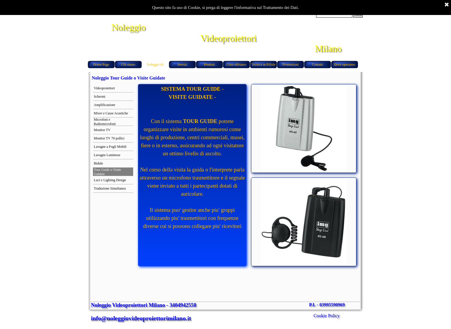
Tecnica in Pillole (263, 65)
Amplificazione (104, 105)
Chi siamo (128, 65)
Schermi (99, 96)
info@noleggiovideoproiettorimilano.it (141, 318)
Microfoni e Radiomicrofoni (105, 122)
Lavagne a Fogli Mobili (110, 147)
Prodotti (209, 65)
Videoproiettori (104, 88)
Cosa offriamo (236, 65)
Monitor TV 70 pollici (109, 138)
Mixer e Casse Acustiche (111, 113)
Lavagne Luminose (107, 155)
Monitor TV (102, 130)
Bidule (98, 163)
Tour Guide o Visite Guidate (107, 172)
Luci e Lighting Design (110, 180)
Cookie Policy (327, 315)
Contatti (317, 65)
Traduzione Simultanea (110, 188)
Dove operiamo (344, 65)
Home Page (101, 65)
